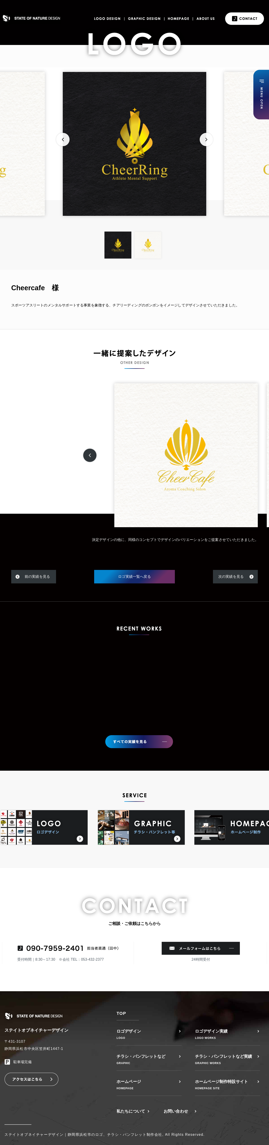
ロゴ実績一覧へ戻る (134, 576)
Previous (63, 139)
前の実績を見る (37, 576)
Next (206, 139)
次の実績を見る (231, 576)
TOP (121, 1013)
